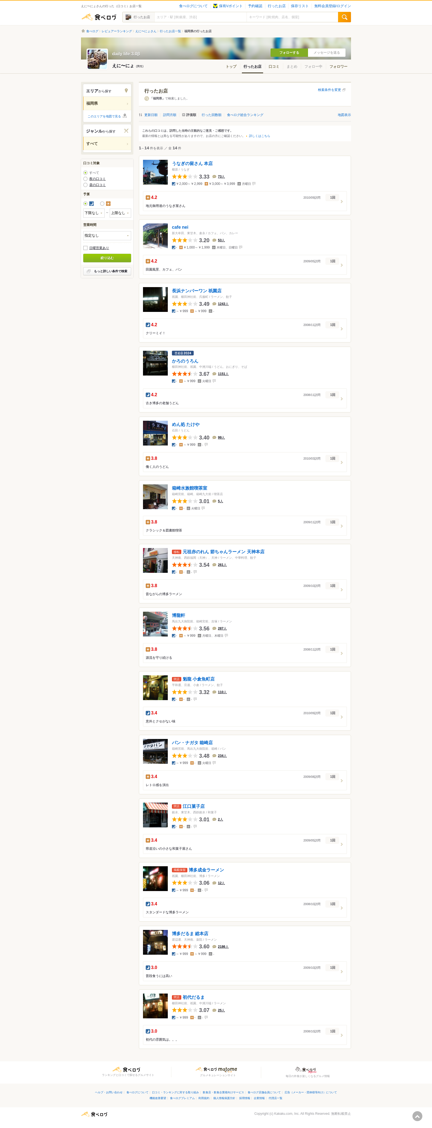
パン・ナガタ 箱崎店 (192, 742)
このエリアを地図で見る (104, 116)
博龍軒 (178, 615)
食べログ (99, 17)
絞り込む (107, 258)
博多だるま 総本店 (190, 933)
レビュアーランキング (117, 31)
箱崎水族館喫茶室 (189, 488)
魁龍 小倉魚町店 (199, 679)
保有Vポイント (228, 6)
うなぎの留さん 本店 (192, 163)
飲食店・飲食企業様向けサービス (223, 1092)
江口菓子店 (194, 806)
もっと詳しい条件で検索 (110, 271)
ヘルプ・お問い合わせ (109, 1092)
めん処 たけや (185, 424)
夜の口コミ (97, 179)
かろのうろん (185, 360)
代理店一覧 (275, 1098)
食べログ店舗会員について (264, 1092)
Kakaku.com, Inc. (286, 1114)
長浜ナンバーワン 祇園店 (197, 290)
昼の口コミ (97, 185)
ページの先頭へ (417, 1116)
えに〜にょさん (145, 31)
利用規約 (203, 1098)
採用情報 (244, 1098)
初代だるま (194, 997)
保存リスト (300, 6)
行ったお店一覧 (170, 31)
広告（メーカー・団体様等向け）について (311, 1092)
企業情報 (259, 1098)
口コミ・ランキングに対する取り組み (175, 1092)
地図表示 (344, 115)
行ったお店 (277, 6)
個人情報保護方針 (224, 1098)
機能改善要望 (158, 1098)
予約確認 (255, 6)
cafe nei (180, 227)
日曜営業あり (99, 248)
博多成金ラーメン (206, 870)
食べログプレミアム (182, 1098)
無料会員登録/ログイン (332, 6)
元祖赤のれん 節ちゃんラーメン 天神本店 (223, 551)
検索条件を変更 (329, 90)
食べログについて (193, 6)
